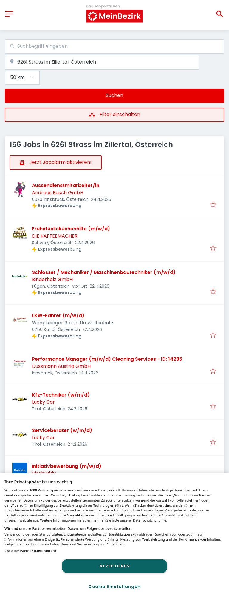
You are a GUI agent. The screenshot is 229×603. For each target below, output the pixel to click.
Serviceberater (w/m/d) (62, 430)
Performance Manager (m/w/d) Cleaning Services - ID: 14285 (107, 359)
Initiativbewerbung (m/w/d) (66, 466)
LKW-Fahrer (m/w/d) (58, 315)
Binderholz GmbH (52, 279)
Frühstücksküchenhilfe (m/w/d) (71, 228)
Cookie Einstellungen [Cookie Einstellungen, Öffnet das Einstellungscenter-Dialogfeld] (114, 587)
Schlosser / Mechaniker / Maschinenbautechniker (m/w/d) (104, 272)
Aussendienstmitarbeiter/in (65, 185)
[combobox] (114, 46)
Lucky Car (43, 402)
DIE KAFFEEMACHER (55, 235)
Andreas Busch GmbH (57, 192)
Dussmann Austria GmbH (61, 366)
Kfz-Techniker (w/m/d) (61, 394)
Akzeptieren (114, 566)
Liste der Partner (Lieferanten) (30, 550)
